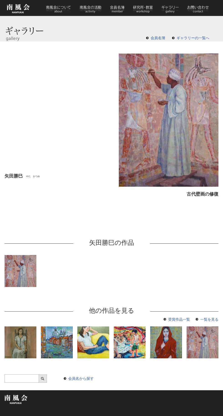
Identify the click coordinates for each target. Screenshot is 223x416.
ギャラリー (170, 8)
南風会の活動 (90, 8)
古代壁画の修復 (202, 193)
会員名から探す (81, 378)
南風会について (58, 8)
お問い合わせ (198, 8)
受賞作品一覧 (179, 319)
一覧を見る (209, 319)
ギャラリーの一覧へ (193, 38)
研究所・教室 (143, 8)
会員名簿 (117, 8)
